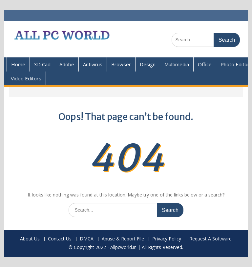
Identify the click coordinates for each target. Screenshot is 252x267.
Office (205, 64)
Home (18, 64)
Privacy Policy (166, 239)
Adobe (66, 64)
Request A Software (210, 239)
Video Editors (26, 78)
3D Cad (42, 64)
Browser (121, 64)
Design (148, 64)
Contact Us (60, 239)
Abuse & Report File (123, 239)
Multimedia (176, 64)
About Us (30, 239)
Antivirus (92, 64)
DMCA (87, 239)
